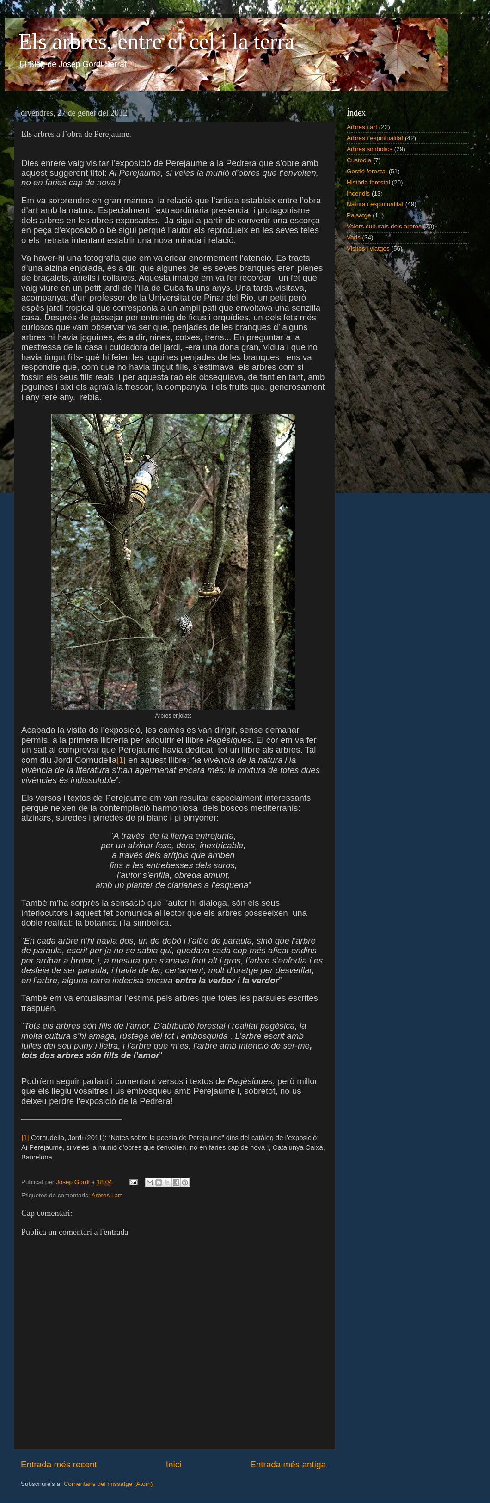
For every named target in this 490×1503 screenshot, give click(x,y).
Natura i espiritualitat (375, 204)
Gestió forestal (367, 171)
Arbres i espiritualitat (375, 138)
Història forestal (368, 182)
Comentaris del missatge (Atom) (108, 1483)
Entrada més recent (59, 1464)
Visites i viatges (368, 248)
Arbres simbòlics (369, 149)
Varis (354, 237)
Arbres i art (107, 1195)
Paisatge (359, 215)
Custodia (359, 160)
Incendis (358, 193)
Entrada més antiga (288, 1464)
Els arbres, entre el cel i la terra (156, 41)
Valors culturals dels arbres (384, 226)
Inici (174, 1464)
